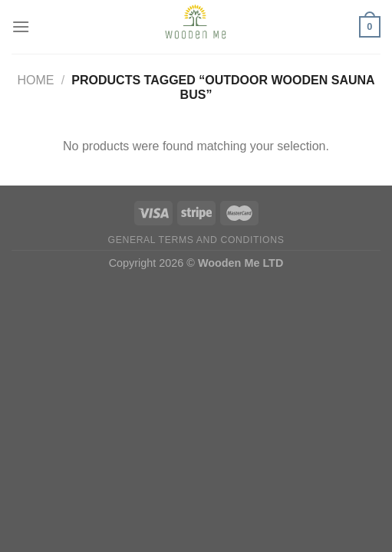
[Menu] (21, 26)
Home (35, 80)
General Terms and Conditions (196, 240)
